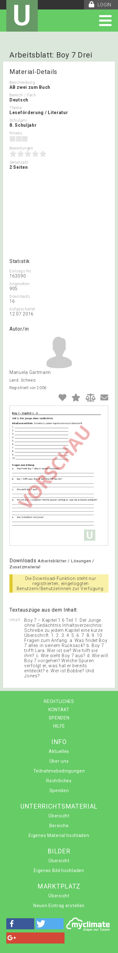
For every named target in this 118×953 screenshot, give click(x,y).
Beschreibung (22, 82)
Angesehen (19, 284)
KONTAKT (59, 709)
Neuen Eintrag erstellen (59, 905)
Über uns (59, 761)
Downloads (19, 296)
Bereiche (59, 825)
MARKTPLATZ (59, 886)
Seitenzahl (18, 162)
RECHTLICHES (59, 701)
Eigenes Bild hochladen (59, 870)
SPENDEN (59, 717)
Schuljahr (18, 120)
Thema (15, 108)
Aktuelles (59, 751)
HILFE (59, 726)
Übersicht (58, 815)
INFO (59, 742)
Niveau (15, 133)
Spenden (59, 790)
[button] (20, 923)
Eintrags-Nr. (20, 271)
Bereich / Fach (22, 95)
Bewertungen (21, 148)
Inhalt (14, 620)
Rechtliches (59, 780)
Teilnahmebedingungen (59, 770)
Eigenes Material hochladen (59, 835)
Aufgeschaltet (22, 309)
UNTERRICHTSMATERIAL (59, 806)
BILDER (59, 851)
